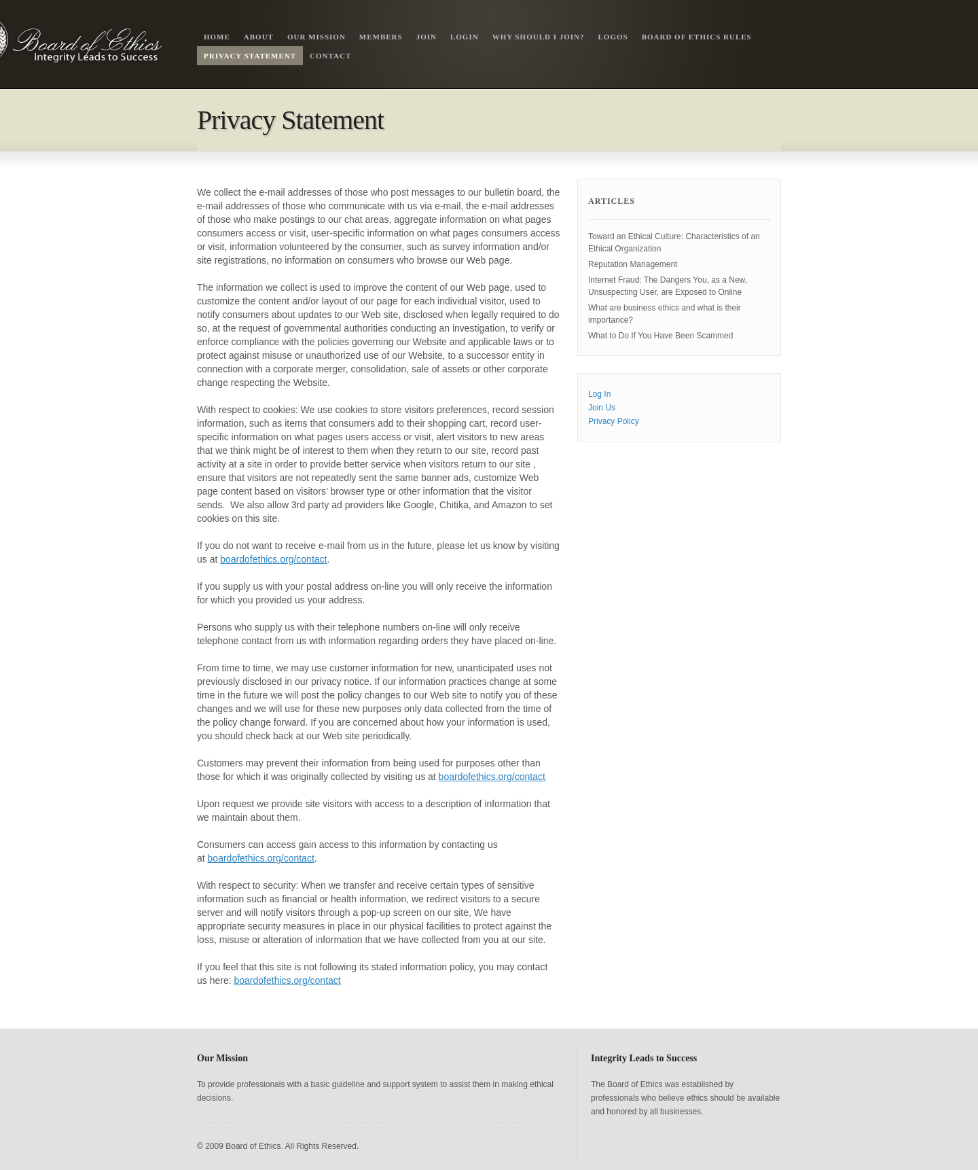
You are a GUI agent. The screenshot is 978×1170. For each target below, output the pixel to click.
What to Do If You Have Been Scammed (660, 335)
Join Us (601, 407)
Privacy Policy (613, 421)
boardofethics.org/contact (273, 559)
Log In (599, 394)
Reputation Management (632, 264)
